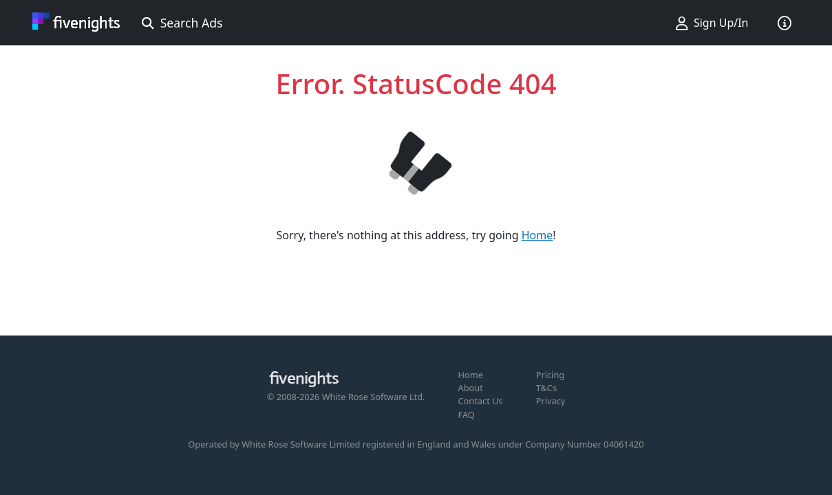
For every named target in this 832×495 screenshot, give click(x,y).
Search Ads (182, 22)
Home (537, 235)
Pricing (550, 374)
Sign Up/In (712, 22)
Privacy (551, 401)
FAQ (466, 414)
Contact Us (480, 401)
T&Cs (546, 388)
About (470, 388)
